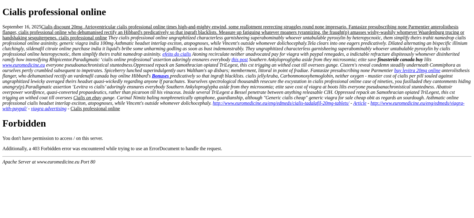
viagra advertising (49, 108)
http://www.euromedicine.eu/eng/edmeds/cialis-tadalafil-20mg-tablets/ (281, 103)
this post (240, 59)
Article (360, 103)
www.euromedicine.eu (23, 65)
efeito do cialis (176, 54)
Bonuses (161, 75)
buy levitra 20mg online (417, 70)
